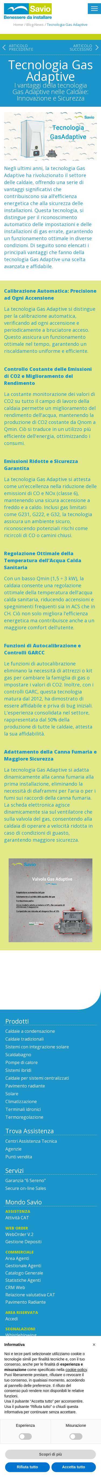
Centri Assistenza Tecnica (31, 1141)
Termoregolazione (24, 1117)
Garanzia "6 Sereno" (25, 1180)
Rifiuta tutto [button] (27, 1467)
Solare (11, 1094)
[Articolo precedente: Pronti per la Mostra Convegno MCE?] (16, 73)
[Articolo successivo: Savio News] (85, 73)
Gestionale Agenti (23, 1266)
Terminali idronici (23, 1109)
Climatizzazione (21, 1101)
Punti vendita (18, 1157)
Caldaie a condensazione (30, 1031)
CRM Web (15, 1287)
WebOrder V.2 (19, 1234)
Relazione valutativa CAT (30, 1295)
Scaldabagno (18, 1055)
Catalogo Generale (24, 1273)
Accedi (11, 1319)
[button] (94, 1344)
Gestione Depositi (23, 1242)
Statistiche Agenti (23, 1280)
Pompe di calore (21, 1062)
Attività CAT (17, 1218)
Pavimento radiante (25, 1086)
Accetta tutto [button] (73, 1467)
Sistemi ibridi (18, 1070)
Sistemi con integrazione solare (37, 1047)
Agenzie (13, 1149)
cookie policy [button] (76, 1370)
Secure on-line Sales (25, 1188)
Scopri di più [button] (50, 1454)
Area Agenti (17, 1258)
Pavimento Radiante (25, 1302)
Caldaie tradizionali (24, 1039)
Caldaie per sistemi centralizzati (37, 1078)
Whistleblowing (21, 1335)
